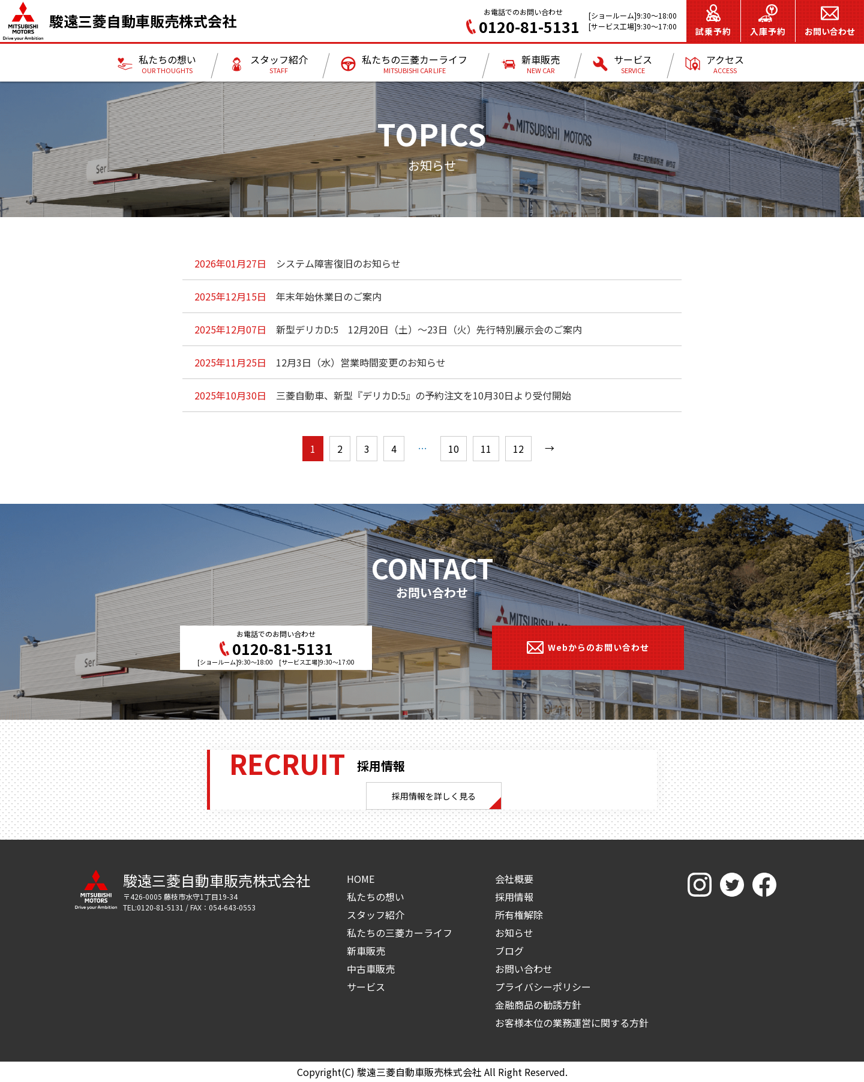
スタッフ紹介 (375, 914)
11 (486, 448)
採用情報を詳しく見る (434, 796)
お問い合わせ (524, 968)
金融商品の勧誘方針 (538, 1004)
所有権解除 (519, 914)
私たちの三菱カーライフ (399, 932)
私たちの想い (375, 896)
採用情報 (514, 896)
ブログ (509, 950)
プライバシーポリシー (543, 986)
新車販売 (366, 950)
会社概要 (514, 878)
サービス (366, 986)
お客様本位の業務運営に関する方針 (572, 1022)
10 (453, 448)
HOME (360, 878)
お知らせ (514, 932)
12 (518, 448)
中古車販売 (371, 968)
